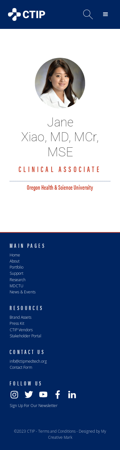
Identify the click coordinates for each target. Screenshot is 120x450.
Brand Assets (20, 317)
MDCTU (16, 286)
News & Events (23, 292)
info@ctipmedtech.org (28, 361)
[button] (105, 14)
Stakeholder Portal (25, 336)
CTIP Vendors (21, 330)
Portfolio (16, 267)
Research (18, 279)
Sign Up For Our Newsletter (34, 405)
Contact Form (21, 367)
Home (15, 255)
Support (16, 273)
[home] (25, 13)
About (15, 261)
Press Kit (17, 323)
